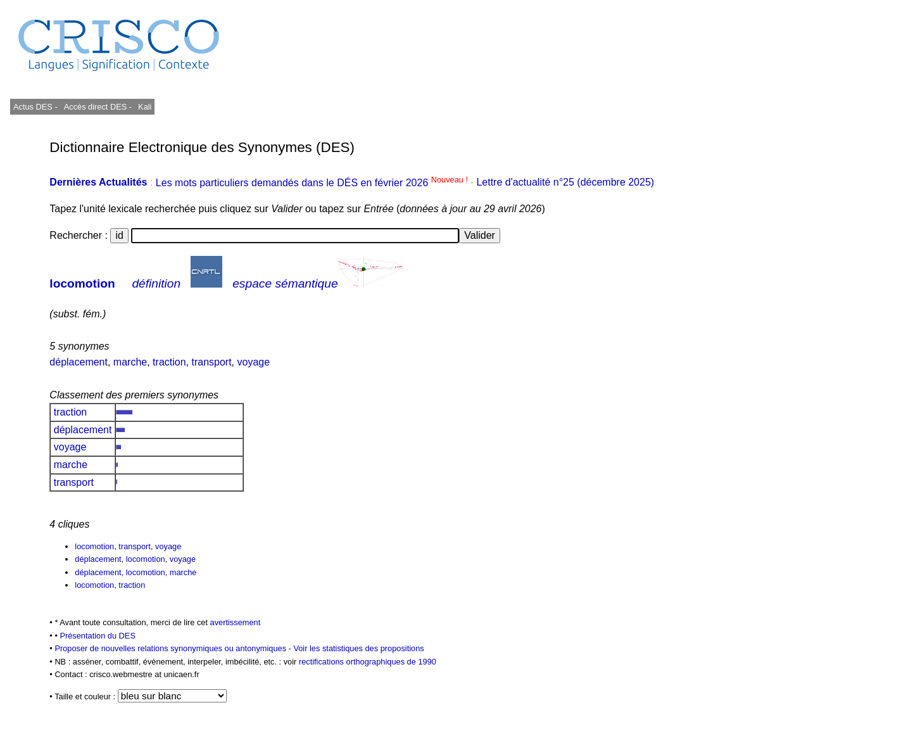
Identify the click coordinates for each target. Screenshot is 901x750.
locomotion (82, 283)
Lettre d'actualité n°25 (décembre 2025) (565, 182)
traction (169, 362)
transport (211, 362)
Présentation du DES (97, 635)
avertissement (235, 622)
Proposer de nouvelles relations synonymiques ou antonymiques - (173, 648)
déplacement (78, 362)
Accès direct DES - (98, 106)
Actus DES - (35, 106)
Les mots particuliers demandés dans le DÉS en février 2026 (313, 182)
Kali (144, 106)
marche (130, 362)
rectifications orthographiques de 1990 (367, 661)
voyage (253, 362)
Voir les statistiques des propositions (358, 648)
